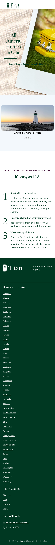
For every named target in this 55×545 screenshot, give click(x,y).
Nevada (6, 404)
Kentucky (7, 362)
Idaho (5, 339)
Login (5, 509)
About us (7, 495)
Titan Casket (20, 541)
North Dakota (9, 417)
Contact (6, 504)
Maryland (7, 371)
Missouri (6, 390)
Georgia (6, 330)
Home (10, 64)
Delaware (7, 321)
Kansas (6, 358)
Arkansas (7, 307)
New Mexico (8, 408)
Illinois (27, 66)
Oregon (6, 431)
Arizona (6, 303)
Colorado (7, 316)
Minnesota (7, 381)
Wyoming (7, 481)
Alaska (6, 298)
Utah (5, 459)
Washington (8, 468)
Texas (5, 454)
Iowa (5, 353)
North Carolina (9, 413)
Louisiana (7, 367)
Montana (7, 394)
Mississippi (7, 385)
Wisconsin (7, 477)
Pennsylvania (9, 436)
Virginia (6, 463)
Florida (6, 326)
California (7, 312)
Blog (5, 500)
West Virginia (8, 472)
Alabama (7, 294)
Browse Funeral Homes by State (30, 64)
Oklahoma (7, 426)
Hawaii (6, 335)
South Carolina (9, 440)
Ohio (5, 422)
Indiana (6, 349)
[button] (44, 4)
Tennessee (8, 449)
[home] (13, 5)
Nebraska (7, 399)
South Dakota (9, 445)
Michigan (7, 376)
